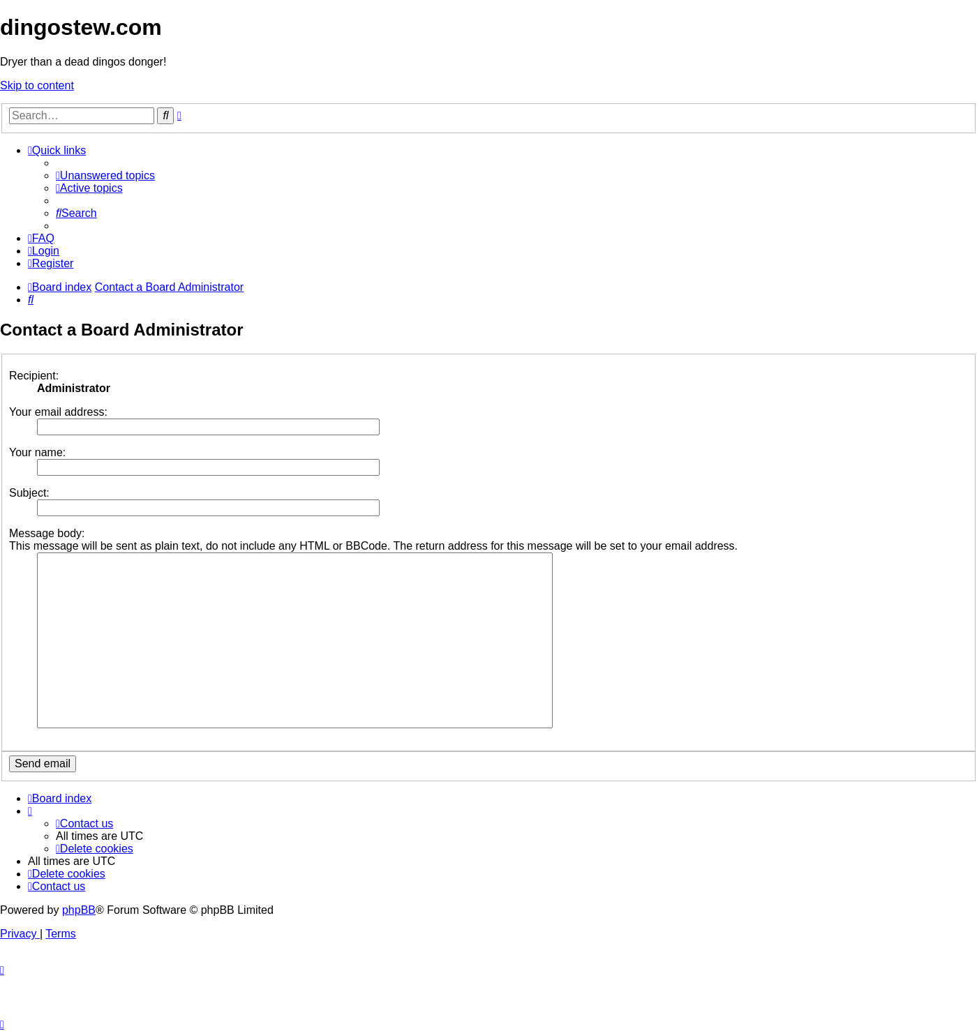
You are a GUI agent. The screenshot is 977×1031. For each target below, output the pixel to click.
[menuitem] (105, 175)
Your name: (37, 452)
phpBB (79, 910)
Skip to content (37, 85)
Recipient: (34, 376)
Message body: (47, 533)
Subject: (29, 493)
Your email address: (58, 412)
